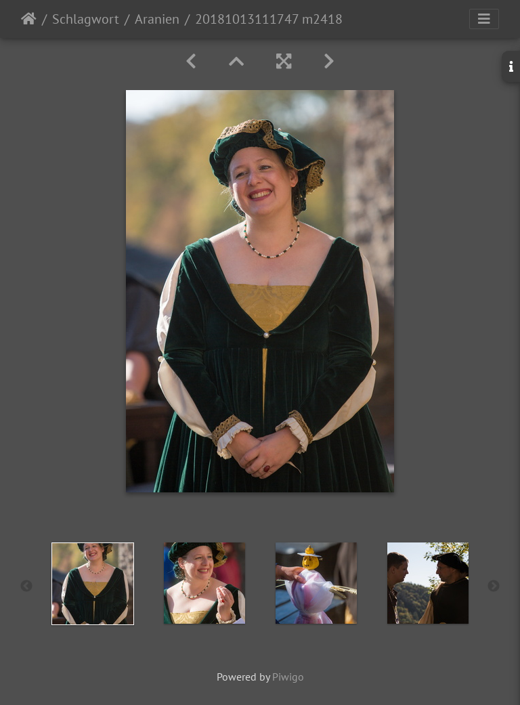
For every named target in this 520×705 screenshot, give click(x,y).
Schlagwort (85, 19)
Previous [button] (26, 586)
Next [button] (493, 586)
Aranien (157, 19)
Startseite (29, 19)
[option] (92, 583)
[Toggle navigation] (484, 19)
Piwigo (288, 676)
